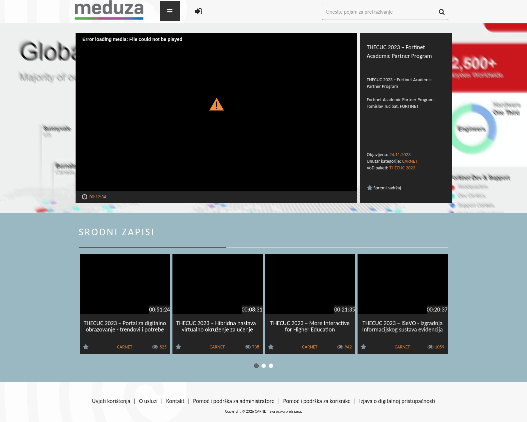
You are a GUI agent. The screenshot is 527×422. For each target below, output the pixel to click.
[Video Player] (216, 112)
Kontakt (175, 401)
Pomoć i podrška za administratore (233, 401)
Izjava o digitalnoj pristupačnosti (397, 401)
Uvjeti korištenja (111, 401)
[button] (216, 104)
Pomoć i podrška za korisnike (317, 401)
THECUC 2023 (402, 168)
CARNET (409, 161)
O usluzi (148, 401)
